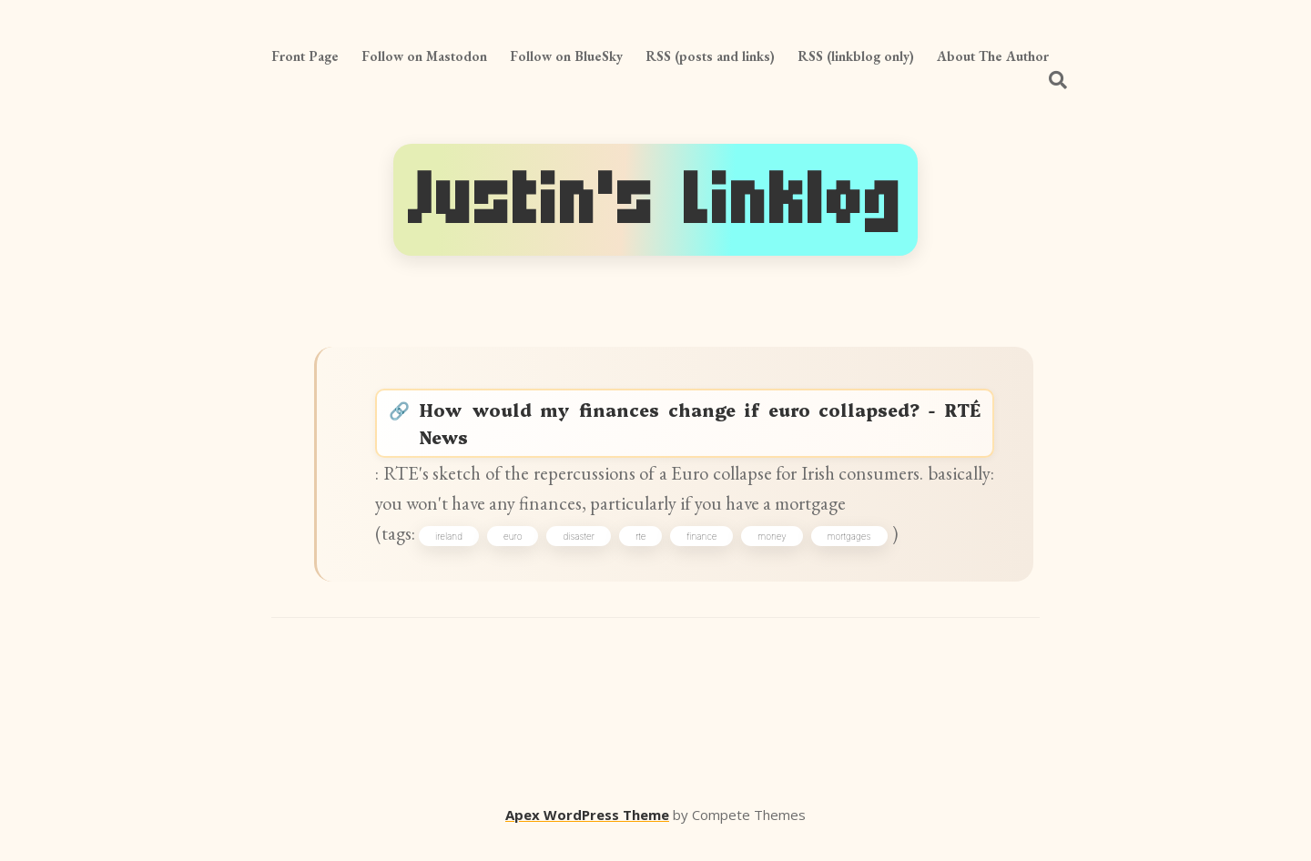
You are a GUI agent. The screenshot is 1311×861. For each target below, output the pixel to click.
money (779, 553)
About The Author (993, 56)
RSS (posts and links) (710, 56)
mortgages (856, 553)
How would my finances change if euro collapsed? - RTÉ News (703, 430)
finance (708, 553)
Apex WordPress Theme (587, 835)
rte (647, 553)
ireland (455, 553)
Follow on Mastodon (424, 56)
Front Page (305, 56)
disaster (584, 553)
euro (519, 553)
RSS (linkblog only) (856, 56)
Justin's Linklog (655, 199)
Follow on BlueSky (566, 56)
